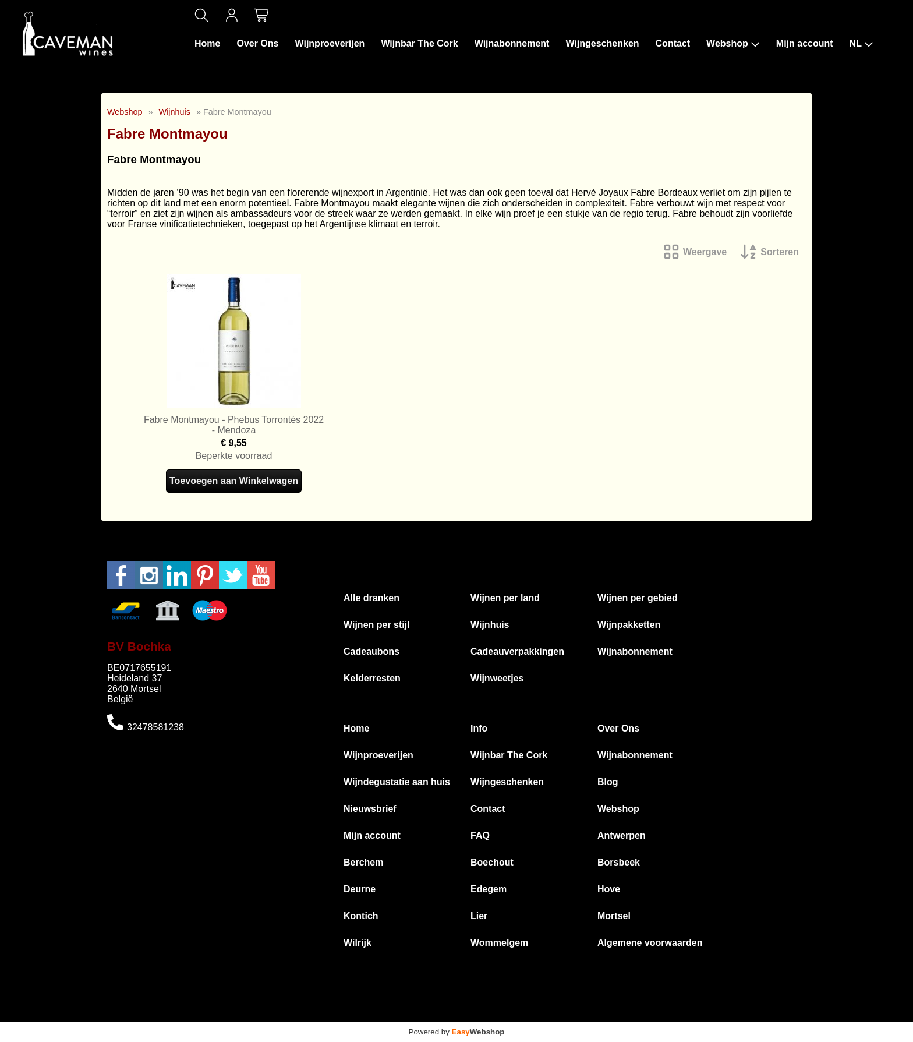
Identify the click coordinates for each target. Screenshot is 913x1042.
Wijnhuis (174, 111)
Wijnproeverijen (330, 43)
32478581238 (155, 727)
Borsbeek (618, 862)
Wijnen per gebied (637, 598)
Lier (478, 916)
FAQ (480, 835)
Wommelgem (499, 943)
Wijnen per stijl (377, 625)
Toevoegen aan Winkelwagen (233, 481)
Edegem (488, 889)
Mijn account (804, 43)
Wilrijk (357, 943)
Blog (607, 782)
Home (207, 43)
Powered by (457, 1031)
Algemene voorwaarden (650, 943)
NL (861, 43)
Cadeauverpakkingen (517, 651)
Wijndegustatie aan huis (397, 782)
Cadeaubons (371, 651)
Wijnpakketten (628, 625)
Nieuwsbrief (370, 809)
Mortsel (614, 916)
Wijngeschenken (602, 43)
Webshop (733, 43)
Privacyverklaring (574, 1016)
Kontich (361, 916)
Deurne (360, 889)
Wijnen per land (505, 598)
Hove (608, 889)
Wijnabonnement (512, 43)
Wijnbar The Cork (419, 43)
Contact (673, 43)
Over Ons (257, 43)
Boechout (492, 862)
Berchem (363, 862)
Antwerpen (621, 835)
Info (478, 728)
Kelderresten (372, 678)
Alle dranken (371, 598)
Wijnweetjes (496, 678)
